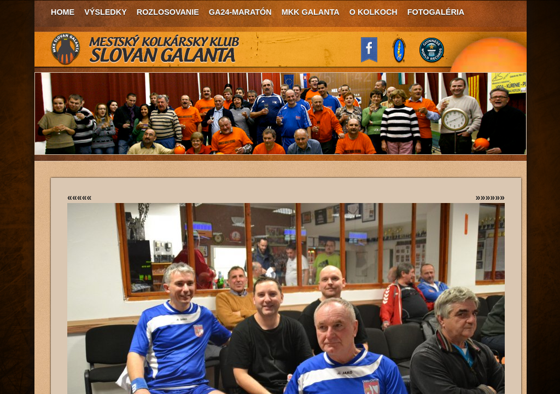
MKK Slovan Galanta (145, 49)
